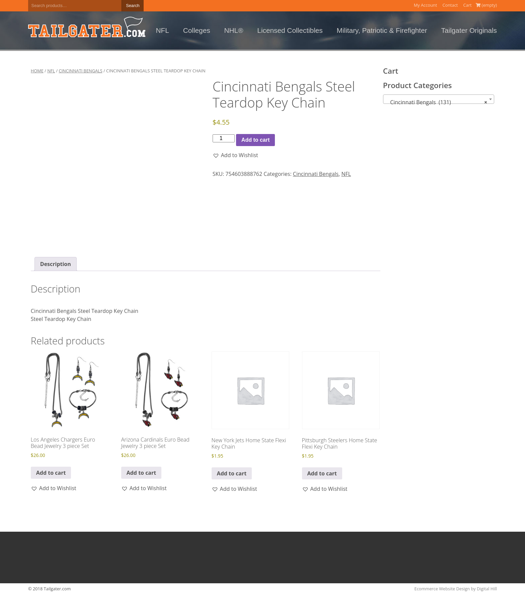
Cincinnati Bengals (80, 71)
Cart (467, 5)
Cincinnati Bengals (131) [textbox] (436, 102)
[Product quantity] (224, 138)
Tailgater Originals (469, 30)
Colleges (196, 30)
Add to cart (255, 140)
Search (133, 5)
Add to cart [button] (51, 472)
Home (37, 71)
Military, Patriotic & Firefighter (382, 30)
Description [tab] (55, 264)
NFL (162, 30)
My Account (425, 5)
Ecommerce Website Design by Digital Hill (456, 589)
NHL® (233, 30)
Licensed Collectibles (289, 30)
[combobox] (439, 99)
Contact (450, 5)
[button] (235, 155)
